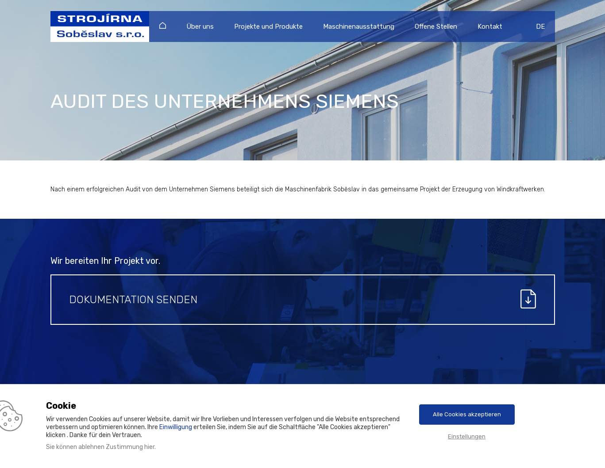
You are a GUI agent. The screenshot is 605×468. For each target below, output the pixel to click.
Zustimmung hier (130, 447)
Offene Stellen (436, 26)
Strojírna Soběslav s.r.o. (96, 26)
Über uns (200, 26)
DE (540, 26)
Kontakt (490, 26)
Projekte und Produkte (268, 26)
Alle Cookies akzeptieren (467, 414)
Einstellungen (467, 436)
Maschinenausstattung (358, 26)
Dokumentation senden (133, 299)
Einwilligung (175, 427)
